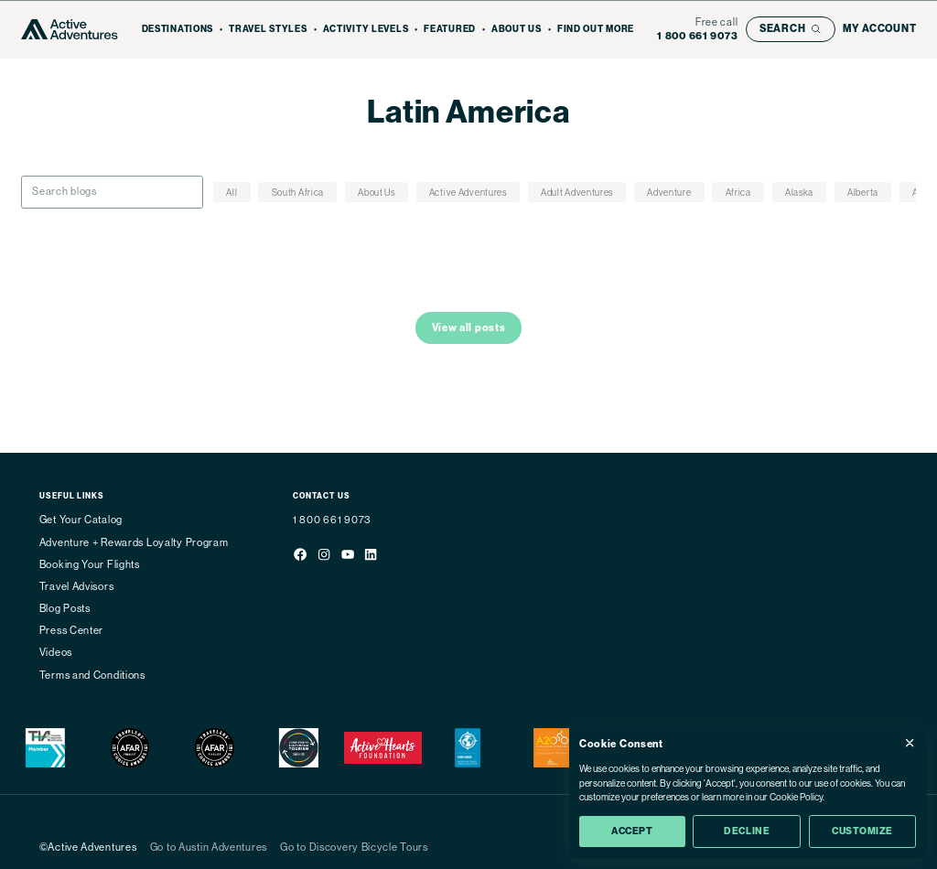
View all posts (469, 327)
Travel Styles (268, 29)
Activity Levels (366, 29)
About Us (516, 29)
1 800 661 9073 (332, 520)
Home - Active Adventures (418, 141)
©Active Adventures (88, 847)
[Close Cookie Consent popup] (909, 742)
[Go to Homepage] (70, 29)
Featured (450, 29)
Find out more (595, 29)
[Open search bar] (790, 29)
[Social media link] (300, 556)
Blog (500, 141)
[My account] (879, 29)
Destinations (178, 29)
